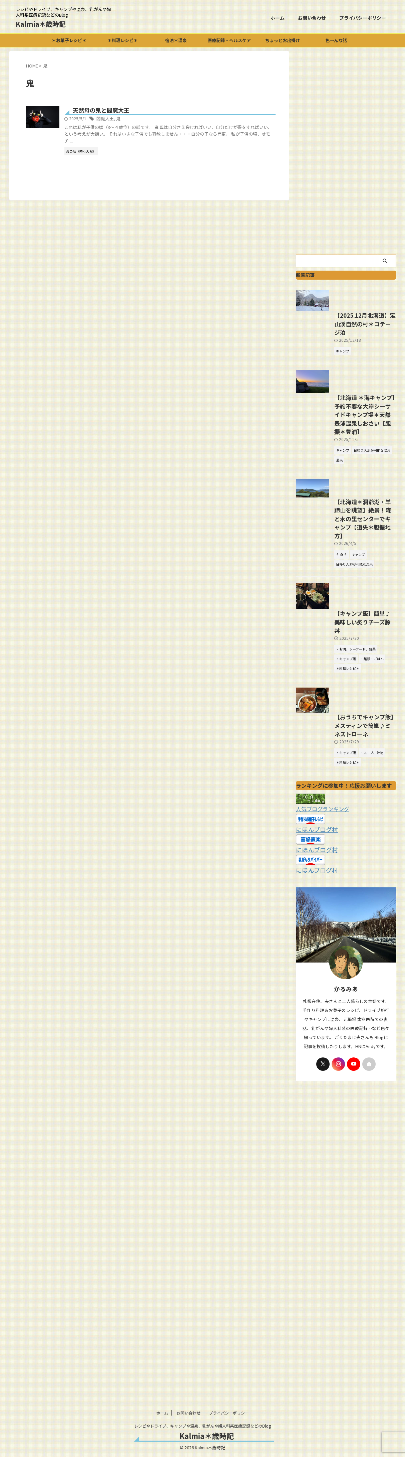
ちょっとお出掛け (282, 40)
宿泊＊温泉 (176, 40)
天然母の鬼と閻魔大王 (132, 111)
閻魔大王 (138, 119)
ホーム (278, 17)
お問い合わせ (312, 17)
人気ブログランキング (319, 910)
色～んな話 (336, 40)
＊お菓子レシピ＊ (69, 40)
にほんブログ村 (313, 930)
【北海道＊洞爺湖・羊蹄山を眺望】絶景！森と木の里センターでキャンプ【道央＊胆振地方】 (345, 590)
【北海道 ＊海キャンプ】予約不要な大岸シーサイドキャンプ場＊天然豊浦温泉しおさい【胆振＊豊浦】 (345, 483)
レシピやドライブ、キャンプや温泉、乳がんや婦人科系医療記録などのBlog (202, 1426)
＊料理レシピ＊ (122, 40)
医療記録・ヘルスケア (229, 40)
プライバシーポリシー (362, 17)
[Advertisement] (346, 151)
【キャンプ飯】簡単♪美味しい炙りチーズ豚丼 (345, 712)
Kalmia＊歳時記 (41, 24)
